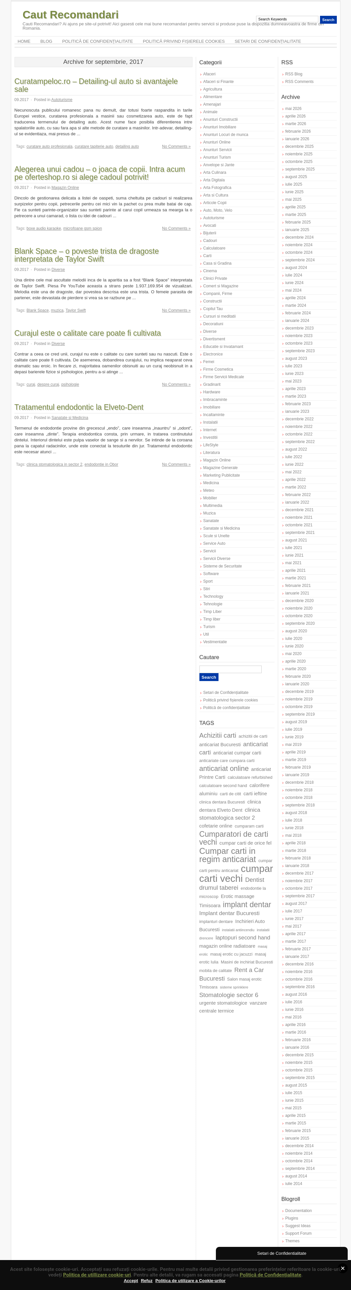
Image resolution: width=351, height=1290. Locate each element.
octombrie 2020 (299, 616)
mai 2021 (293, 563)
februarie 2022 (298, 494)
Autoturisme (62, 99)
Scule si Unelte (216, 536)
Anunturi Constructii (220, 119)
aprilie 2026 (295, 116)
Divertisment (214, 339)
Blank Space (38, 310)
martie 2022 (295, 487)
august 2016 (296, 994)
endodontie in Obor (101, 464)
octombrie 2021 (299, 525)
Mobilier (210, 498)
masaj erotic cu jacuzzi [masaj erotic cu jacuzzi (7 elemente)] (231, 954)
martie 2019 (295, 759)
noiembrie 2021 (299, 517)
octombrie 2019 (299, 706)
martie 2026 (295, 123)
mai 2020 (293, 653)
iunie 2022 (294, 464)
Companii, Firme (217, 293)
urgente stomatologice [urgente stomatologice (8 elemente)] (223, 1003)
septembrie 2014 (300, 1168)
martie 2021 (295, 578)
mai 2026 (293, 108)
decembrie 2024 (299, 237)
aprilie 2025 (295, 207)
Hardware (211, 392)
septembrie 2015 (300, 1077)
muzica (57, 310)
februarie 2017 (298, 949)
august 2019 (296, 722)
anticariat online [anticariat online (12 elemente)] (224, 769)
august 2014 (296, 1176)
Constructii (212, 301)
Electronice (213, 354)
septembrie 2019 (300, 714)
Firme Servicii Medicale (223, 377)
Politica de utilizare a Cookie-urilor (190, 1280)
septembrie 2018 (300, 805)
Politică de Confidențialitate (270, 1275)
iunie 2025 (294, 192)
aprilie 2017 (295, 934)
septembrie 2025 (300, 169)
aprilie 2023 (295, 388)
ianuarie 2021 (297, 593)
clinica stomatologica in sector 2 (54, 464)
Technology (213, 596)
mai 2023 (293, 381)
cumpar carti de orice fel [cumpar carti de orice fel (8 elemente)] (245, 843)
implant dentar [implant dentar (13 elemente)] (247, 904)
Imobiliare (211, 407)
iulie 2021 (293, 547)
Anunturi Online (217, 142)
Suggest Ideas (298, 1226)
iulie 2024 (293, 275)
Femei (208, 361)
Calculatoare (214, 248)
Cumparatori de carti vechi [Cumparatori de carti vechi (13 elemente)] (233, 838)
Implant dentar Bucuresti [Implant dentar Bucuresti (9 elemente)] (229, 913)
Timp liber (211, 619)
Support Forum (298, 1233)
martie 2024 (295, 305)
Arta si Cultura (215, 195)
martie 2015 (295, 1123)
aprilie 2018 (295, 843)
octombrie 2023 (299, 343)
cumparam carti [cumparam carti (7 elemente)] (249, 826)
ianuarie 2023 (297, 411)
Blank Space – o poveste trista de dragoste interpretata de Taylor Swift (87, 255)
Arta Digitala (214, 180)
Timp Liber (212, 611)
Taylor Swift (76, 310)
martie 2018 (295, 850)
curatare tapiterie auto (94, 146)
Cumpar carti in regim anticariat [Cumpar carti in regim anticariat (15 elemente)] (227, 855)
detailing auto (127, 146)
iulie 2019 (293, 729)
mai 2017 (293, 926)
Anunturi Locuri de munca (226, 134)
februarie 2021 (298, 585)
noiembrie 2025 (299, 154)
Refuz (146, 1280)
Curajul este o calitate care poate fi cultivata (88, 333)
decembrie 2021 (299, 510)
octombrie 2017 (299, 888)
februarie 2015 (298, 1130)
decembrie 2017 (299, 873)
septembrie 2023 (300, 351)
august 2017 (296, 903)
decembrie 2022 (299, 419)
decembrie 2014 (299, 1146)
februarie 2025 (298, 222)
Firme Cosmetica (218, 369)
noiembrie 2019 (299, 699)
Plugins (291, 1218)
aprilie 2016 (295, 1024)
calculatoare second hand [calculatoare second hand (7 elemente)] (223, 785)
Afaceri (209, 74)
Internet (210, 430)
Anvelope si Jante (219, 165)
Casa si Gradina (217, 263)
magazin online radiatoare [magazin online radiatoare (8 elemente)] (227, 946)
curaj (31, 384)
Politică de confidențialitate (97, 41)
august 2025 (296, 176)
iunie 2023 (294, 373)
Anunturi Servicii (217, 149)
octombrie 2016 (299, 979)
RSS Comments (299, 81)
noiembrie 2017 (299, 881)
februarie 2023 (298, 404)
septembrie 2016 (300, 987)
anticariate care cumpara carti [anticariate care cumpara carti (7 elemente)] (227, 760)
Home (24, 41)
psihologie (70, 384)
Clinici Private (215, 278)
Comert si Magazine (221, 286)
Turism (209, 626)
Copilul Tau (213, 308)
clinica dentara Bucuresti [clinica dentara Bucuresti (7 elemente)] (222, 802)
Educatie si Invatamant (223, 346)
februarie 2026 (298, 131)
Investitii (210, 437)
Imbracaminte (215, 399)
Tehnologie (212, 604)
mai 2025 (293, 199)
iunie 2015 (294, 1100)
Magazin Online (65, 187)
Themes (292, 1241)
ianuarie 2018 (297, 865)
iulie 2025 (293, 184)
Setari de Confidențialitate (268, 41)
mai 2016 (293, 1017)
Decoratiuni (213, 324)
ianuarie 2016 (297, 1047)
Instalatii (210, 422)
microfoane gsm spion (82, 228)
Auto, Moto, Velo (217, 210)
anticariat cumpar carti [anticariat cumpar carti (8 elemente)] (237, 752)
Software (211, 573)
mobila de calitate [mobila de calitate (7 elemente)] (215, 970)
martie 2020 (295, 669)
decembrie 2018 (299, 782)
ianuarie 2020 (297, 684)
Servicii (209, 551)
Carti (207, 255)
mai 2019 (293, 744)
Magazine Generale (220, 467)
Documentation (298, 1210)
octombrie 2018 (299, 797)
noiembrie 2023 (299, 335)
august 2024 (296, 267)
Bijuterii (209, 233)
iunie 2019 (294, 737)
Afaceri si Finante (218, 81)
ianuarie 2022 (297, 502)
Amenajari (212, 104)
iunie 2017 (294, 918)
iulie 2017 (293, 911)
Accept (131, 1280)
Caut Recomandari (71, 15)
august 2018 (296, 812)
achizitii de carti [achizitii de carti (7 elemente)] (253, 736)
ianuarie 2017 (297, 956)
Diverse (58, 269)
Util (206, 634)
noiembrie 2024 (299, 245)
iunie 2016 (294, 1009)
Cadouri (210, 240)
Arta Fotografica (217, 187)
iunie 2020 (294, 646)
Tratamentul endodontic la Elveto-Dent (79, 407)
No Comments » (176, 146)
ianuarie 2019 (297, 775)
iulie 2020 (293, 638)
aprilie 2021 (295, 570)
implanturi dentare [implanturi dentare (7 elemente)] (216, 921)
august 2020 (296, 631)
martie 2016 (295, 1032)
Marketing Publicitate (221, 475)
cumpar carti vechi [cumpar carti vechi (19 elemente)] (236, 873)
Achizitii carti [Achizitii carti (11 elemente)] (217, 735)
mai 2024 (293, 290)
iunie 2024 (294, 282)
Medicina (211, 483)
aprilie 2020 (295, 661)
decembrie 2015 (299, 1055)
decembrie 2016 (299, 964)
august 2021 (296, 540)
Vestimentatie (215, 642)
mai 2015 (293, 1108)
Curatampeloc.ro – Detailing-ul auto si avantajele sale (96, 85)
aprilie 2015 (295, 1115)
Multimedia (212, 505)
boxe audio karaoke (44, 228)
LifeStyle (211, 445)
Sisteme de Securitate (222, 566)
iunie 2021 (294, 555)
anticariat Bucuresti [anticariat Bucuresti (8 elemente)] (220, 744)
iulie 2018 (293, 820)
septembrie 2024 (300, 260)
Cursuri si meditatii (219, 316)
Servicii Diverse (217, 558)
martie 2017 (295, 941)
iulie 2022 (293, 457)
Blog (46, 41)
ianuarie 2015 (297, 1138)
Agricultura (212, 89)
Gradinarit (212, 384)
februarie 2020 (298, 676)
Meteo (208, 490)
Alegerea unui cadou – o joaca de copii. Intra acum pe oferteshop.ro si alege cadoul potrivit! (100, 173)
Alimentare (212, 96)
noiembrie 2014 (299, 1153)
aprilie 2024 (295, 298)
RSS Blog (294, 74)
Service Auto (214, 543)
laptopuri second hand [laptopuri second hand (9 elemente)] (243, 938)
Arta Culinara (214, 172)
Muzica (209, 513)
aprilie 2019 (295, 752)
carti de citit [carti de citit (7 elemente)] (230, 793)
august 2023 (296, 358)
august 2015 (296, 1085)
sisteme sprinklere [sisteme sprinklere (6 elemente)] (234, 987)
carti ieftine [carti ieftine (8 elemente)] (255, 793)
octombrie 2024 (299, 252)
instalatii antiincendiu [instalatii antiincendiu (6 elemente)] (238, 930)
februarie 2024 (298, 313)
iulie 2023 (293, 366)
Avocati (209, 225)
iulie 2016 (293, 1002)
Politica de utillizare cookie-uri (97, 1275)
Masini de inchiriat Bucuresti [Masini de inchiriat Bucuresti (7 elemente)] (247, 962)
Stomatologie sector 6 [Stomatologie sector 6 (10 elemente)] (228, 994)
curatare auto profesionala (50, 146)
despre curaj (48, 384)
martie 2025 (295, 214)
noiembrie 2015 (299, 1062)
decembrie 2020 (299, 600)
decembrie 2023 (299, 328)
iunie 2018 (294, 828)
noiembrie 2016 (299, 971)
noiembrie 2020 (299, 608)
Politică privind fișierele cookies (184, 41)
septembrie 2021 (300, 532)
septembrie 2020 (300, 623)
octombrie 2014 (299, 1161)
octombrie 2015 (299, 1070)
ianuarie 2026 (297, 139)
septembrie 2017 (300, 896)
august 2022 (296, 449)
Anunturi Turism (217, 157)
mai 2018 (293, 835)
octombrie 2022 (299, 434)
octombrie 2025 (299, 161)
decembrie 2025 (299, 146)
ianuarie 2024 (297, 320)
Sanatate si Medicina (69, 417)
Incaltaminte (214, 414)
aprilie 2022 (295, 479)
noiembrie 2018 (299, 790)
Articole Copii (215, 202)
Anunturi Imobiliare (219, 127)
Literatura (211, 452)
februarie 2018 (298, 858)
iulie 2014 (293, 1183)
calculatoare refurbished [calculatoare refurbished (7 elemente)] (250, 777)
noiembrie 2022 (299, 426)
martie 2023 (295, 396)
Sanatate (211, 520)
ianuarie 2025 (297, 229)
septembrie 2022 (300, 441)
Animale (210, 112)
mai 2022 (293, 472)
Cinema (210, 271)
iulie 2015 (293, 1093)
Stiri (206, 589)
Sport (208, 581)
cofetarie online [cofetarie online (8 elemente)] (215, 826)
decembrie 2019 (299, 691)
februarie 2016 (298, 1040)
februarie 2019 (298, 767)
